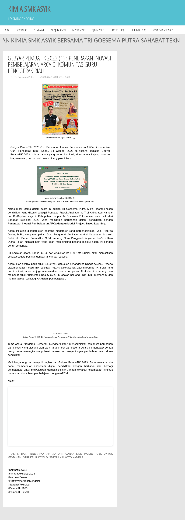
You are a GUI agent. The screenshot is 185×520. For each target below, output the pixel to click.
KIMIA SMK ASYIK (29, 9)
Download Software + (163, 30)
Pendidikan (21, 30)
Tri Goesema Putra (24, 77)
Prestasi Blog (117, 30)
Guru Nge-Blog (138, 30)
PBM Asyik (38, 30)
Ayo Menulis (98, 30)
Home (6, 30)
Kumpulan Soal (58, 30)
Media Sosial (79, 30)
